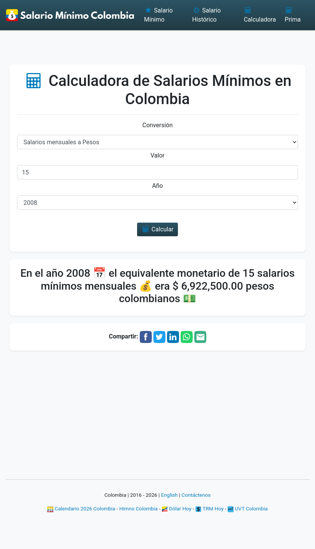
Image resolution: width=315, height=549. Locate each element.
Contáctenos (196, 495)
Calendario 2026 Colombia (81, 508)
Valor (158, 155)
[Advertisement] (157, 44)
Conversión (157, 125)
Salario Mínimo (158, 15)
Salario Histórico (206, 15)
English (169, 495)
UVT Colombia (248, 508)
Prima (293, 15)
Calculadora (260, 15)
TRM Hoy (209, 508)
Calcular (158, 229)
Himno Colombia (138, 508)
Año (157, 185)
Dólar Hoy (177, 508)
